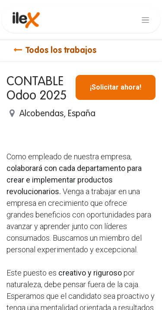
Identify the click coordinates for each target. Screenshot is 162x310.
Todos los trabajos (54, 50)
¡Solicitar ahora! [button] (115, 87)
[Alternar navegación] (145, 19)
